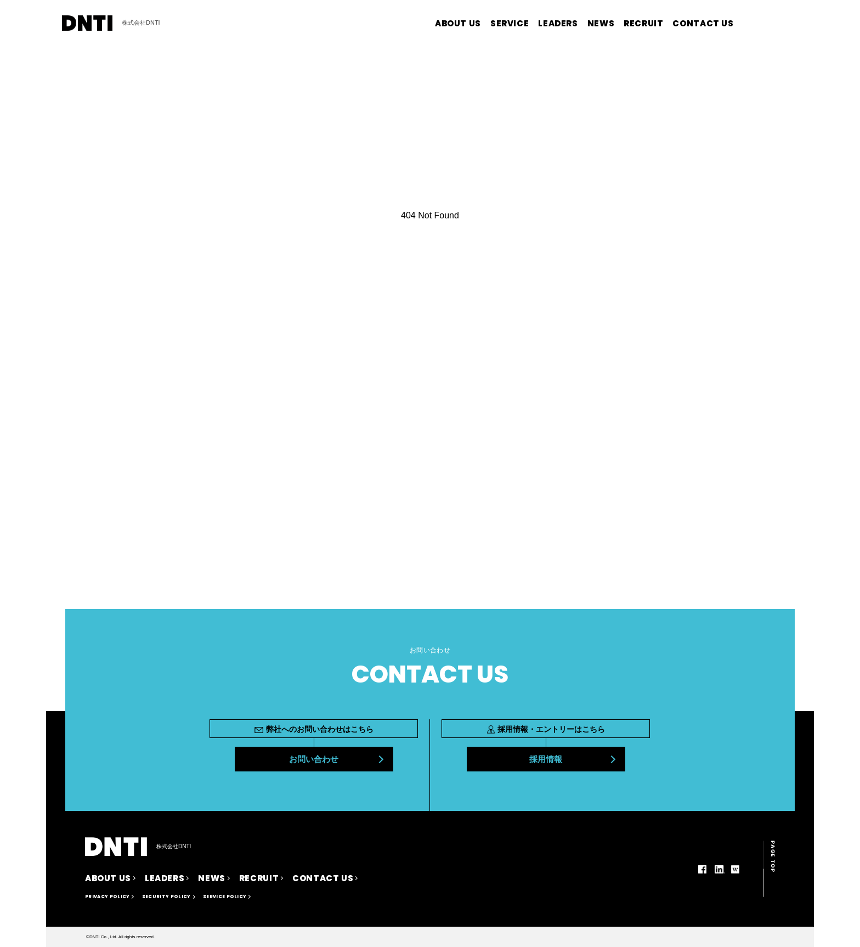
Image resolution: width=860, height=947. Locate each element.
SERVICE (509, 23)
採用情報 (545, 759)
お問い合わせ (313, 759)
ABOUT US (458, 23)
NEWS (600, 23)
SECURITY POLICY (166, 897)
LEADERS (558, 23)
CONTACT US (702, 23)
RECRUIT (643, 23)
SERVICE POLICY (224, 897)
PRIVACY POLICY (107, 897)
